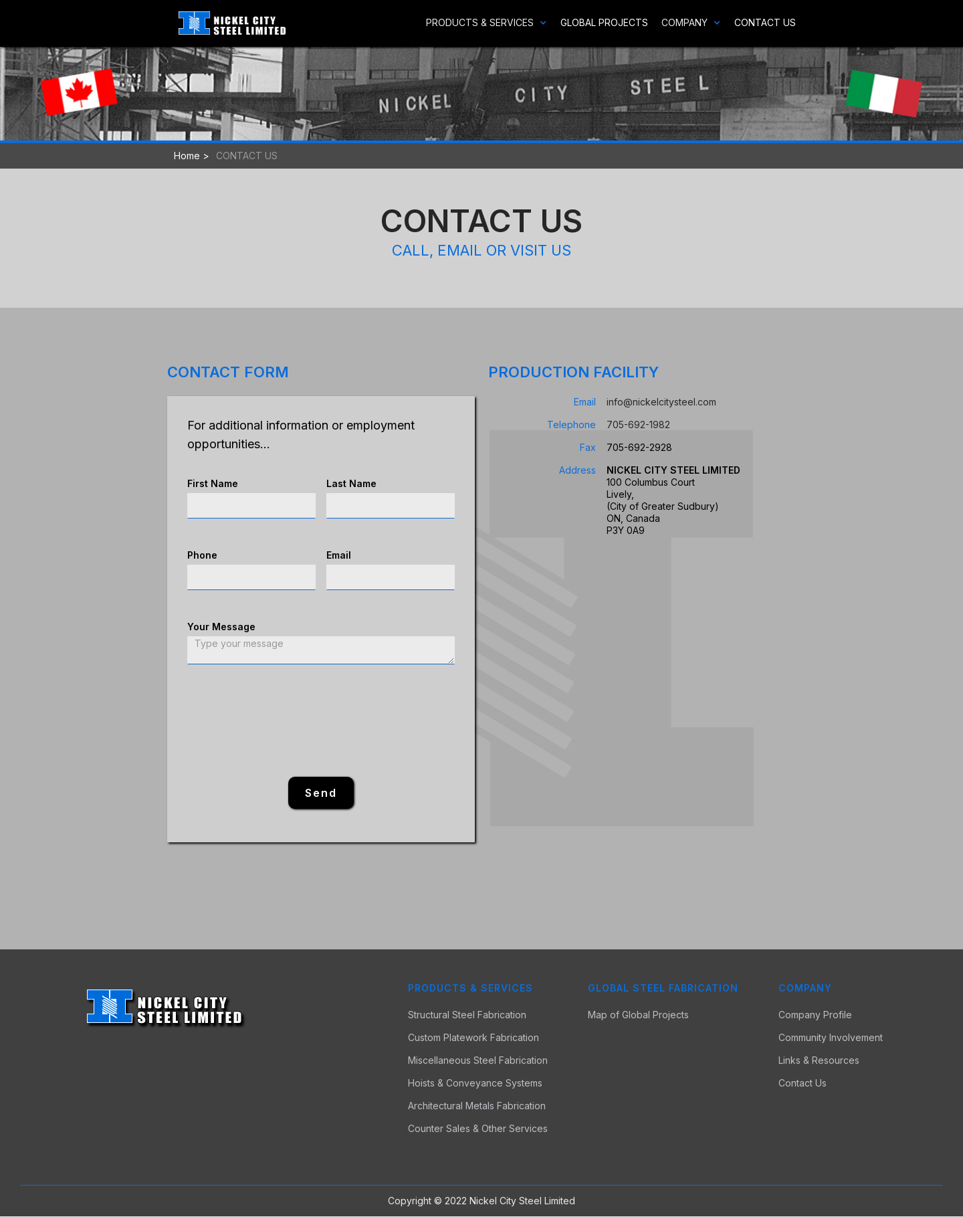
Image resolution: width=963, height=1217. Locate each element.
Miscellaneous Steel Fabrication (478, 1060)
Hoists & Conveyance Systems (475, 1083)
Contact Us (765, 22)
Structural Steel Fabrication (467, 1015)
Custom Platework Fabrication (473, 1037)
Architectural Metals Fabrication (477, 1106)
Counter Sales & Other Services (478, 1128)
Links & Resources (818, 1060)
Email (338, 555)
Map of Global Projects (638, 1015)
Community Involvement (830, 1037)
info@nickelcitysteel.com (661, 401)
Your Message (221, 626)
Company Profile (815, 1015)
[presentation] (321, 721)
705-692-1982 (638, 424)
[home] (232, 23)
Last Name (351, 483)
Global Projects (604, 22)
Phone (202, 555)
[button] (480, 23)
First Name (212, 483)
